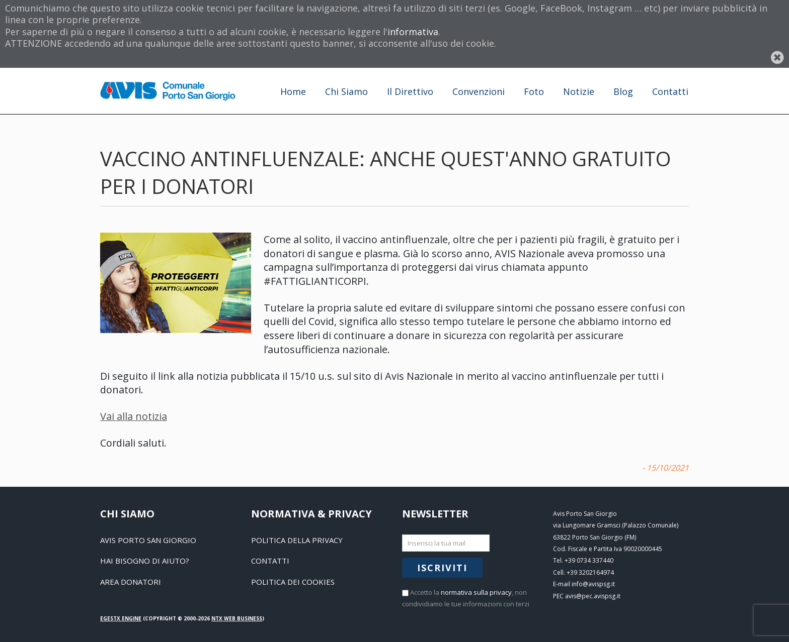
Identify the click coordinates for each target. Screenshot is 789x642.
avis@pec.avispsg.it (592, 596)
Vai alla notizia (133, 416)
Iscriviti (442, 568)
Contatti (270, 561)
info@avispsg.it (593, 584)
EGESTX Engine (120, 618)
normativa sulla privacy (476, 592)
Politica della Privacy (297, 540)
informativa (412, 32)
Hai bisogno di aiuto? (144, 561)
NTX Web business (236, 618)
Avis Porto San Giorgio (148, 540)
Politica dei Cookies (293, 582)
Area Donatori (130, 582)
